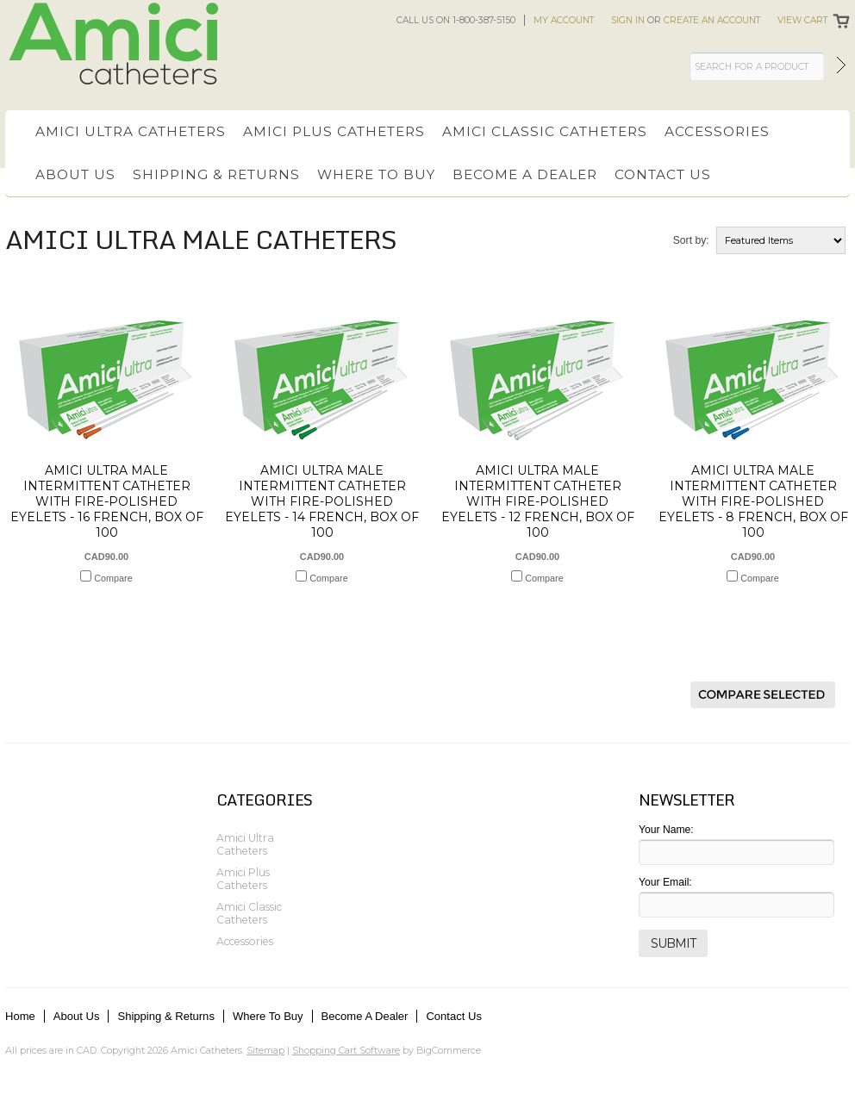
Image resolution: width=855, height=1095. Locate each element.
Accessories (717, 131)
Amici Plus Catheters (334, 131)
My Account (564, 20)
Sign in (628, 20)
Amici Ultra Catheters (130, 131)
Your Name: (666, 830)
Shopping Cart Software (346, 1050)
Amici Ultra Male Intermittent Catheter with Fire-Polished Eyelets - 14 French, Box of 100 (322, 501)
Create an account (712, 20)
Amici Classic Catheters (544, 131)
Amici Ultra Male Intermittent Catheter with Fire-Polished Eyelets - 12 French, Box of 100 (537, 501)
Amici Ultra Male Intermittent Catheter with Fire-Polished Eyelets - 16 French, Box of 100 (106, 501)
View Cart (802, 20)
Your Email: (665, 882)
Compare (113, 578)
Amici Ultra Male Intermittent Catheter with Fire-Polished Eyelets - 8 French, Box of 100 (753, 501)
